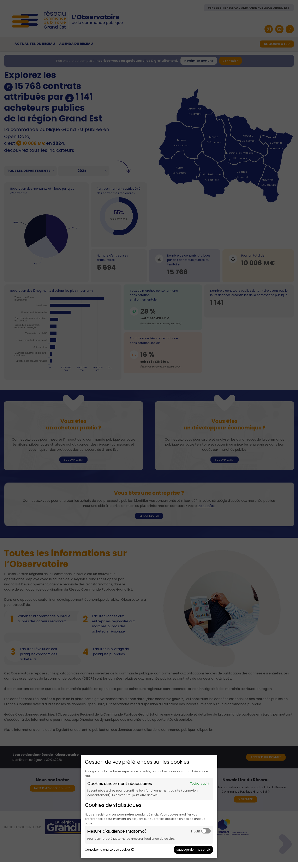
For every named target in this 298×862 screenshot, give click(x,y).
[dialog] (149, 806)
